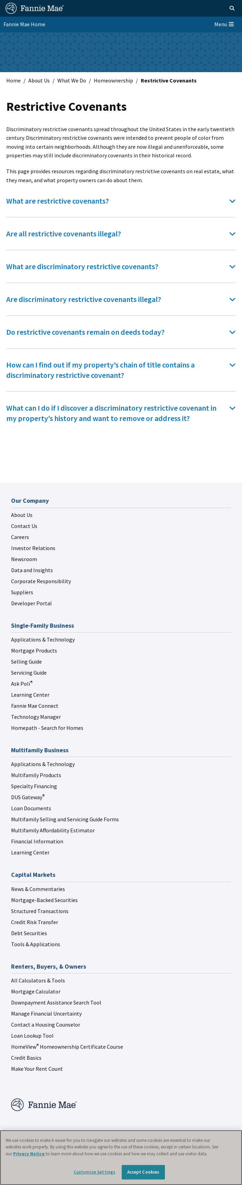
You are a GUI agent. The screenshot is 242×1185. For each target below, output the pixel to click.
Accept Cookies (143, 1172)
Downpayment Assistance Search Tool (56, 1002)
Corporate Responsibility (41, 581)
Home (13, 80)
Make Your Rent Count (37, 1068)
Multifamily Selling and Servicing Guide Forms (65, 819)
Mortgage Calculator (35, 991)
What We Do (71, 80)
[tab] (120, 201)
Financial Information (37, 841)
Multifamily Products (36, 775)
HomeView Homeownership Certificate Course (67, 1046)
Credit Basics (26, 1057)
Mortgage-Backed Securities (44, 900)
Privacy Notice (29, 1154)
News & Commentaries (38, 888)
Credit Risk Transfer (34, 922)
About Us (39, 80)
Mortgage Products (34, 650)
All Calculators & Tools (38, 980)
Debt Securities (29, 933)
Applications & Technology (43, 639)
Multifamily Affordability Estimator (53, 830)
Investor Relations (33, 548)
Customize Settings (94, 1172)
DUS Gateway (28, 797)
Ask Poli (21, 683)
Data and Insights (32, 570)
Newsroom (24, 559)
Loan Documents (31, 808)
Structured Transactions (39, 911)
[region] (121, 1157)
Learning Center (30, 694)
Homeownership (113, 80)
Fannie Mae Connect (34, 705)
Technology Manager (36, 716)
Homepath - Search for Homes (47, 727)
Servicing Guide (29, 672)
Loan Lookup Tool (32, 1035)
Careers (20, 536)
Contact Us (24, 525)
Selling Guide (26, 661)
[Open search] (224, 8)
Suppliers (22, 592)
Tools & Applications (35, 944)
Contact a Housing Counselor (45, 1024)
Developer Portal (31, 603)
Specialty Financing (34, 786)
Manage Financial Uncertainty (46, 1013)
